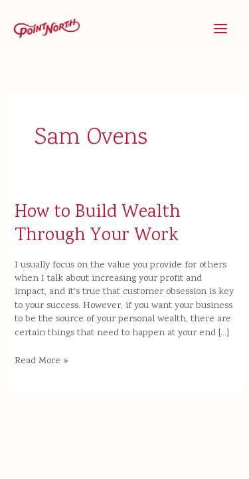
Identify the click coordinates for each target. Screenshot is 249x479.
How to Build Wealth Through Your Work (98, 225)
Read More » (41, 361)
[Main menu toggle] (220, 28)
